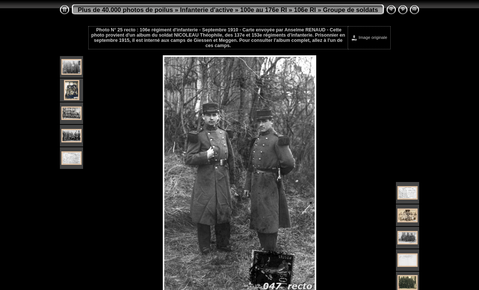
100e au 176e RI (263, 9)
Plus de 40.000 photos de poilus (125, 9)
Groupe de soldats (350, 9)
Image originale (369, 37)
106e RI (305, 9)
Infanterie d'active (206, 9)
